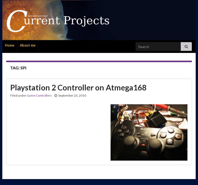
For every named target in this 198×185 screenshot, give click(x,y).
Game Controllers (39, 95)
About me (28, 45)
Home (9, 45)
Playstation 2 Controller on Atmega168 (78, 87)
